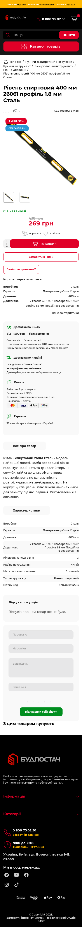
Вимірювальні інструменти (54, 66)
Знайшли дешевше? (21, 269)
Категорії (41, 814)
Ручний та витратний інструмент (48, 61)
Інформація (41, 796)
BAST (41, 921)
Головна (12, 61)
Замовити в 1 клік (41, 256)
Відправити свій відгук (41, 711)
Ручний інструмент (17, 66)
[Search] (41, 35)
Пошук (69, 35)
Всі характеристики (65, 313)
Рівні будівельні (14, 69)
